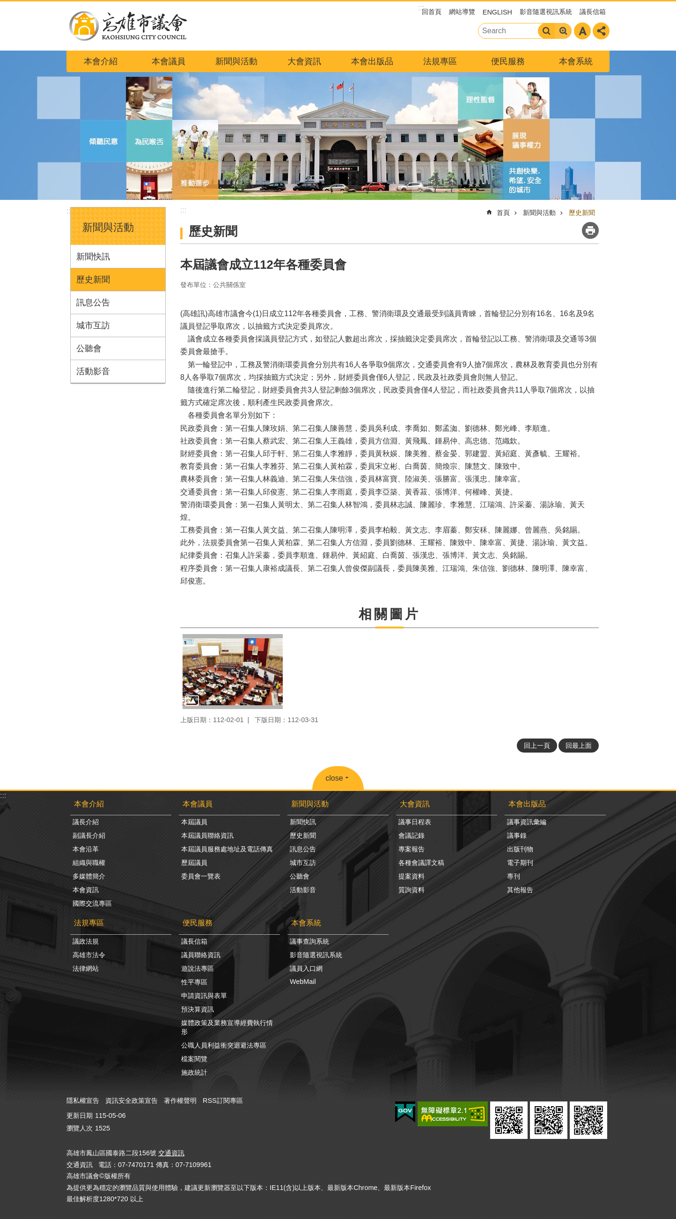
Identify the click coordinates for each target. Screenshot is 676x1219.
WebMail (303, 981)
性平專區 (194, 982)
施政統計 (194, 1072)
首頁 (503, 212)
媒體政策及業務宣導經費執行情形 (227, 1027)
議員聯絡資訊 (200, 955)
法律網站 (86, 968)
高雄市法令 (89, 955)
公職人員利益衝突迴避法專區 (223, 1045)
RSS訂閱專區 (223, 1100)
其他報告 (520, 890)
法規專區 (440, 61)
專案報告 (411, 849)
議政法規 (86, 941)
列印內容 (590, 230)
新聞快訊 (93, 256)
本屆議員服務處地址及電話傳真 (227, 849)
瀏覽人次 (79, 1128)
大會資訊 (304, 61)
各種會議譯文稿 (421, 862)
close (334, 778)
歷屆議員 (194, 862)
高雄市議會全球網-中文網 (127, 26)
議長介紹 (86, 822)
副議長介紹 (89, 835)
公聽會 (89, 348)
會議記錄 (411, 835)
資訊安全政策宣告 (131, 1100)
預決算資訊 (197, 1009)
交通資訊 (171, 1153)
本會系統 (576, 61)
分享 (601, 30)
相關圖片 (389, 614)
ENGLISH (497, 12)
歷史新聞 (93, 279)
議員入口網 (306, 968)
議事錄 (517, 835)
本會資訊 (86, 890)
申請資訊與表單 (204, 995)
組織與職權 (89, 862)
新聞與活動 (236, 61)
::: (69, 211)
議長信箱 (593, 11)
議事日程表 (414, 822)
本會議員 (168, 61)
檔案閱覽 (194, 1059)
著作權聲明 (180, 1100)
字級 (582, 30)
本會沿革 (86, 849)
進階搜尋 (563, 31)
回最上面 (579, 745)
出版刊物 (520, 849)
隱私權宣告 (82, 1100)
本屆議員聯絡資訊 (207, 835)
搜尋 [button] (546, 31)
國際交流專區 (92, 903)
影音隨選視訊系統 (546, 11)
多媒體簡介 (89, 876)
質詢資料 (411, 890)
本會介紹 (101, 61)
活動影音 (93, 371)
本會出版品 (372, 61)
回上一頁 (537, 745)
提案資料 (411, 876)
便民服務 (508, 61)
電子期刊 (520, 862)
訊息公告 (93, 302)
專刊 (513, 876)
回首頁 (431, 11)
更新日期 (79, 1115)
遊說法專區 (197, 968)
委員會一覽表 (200, 876)
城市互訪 (93, 325)
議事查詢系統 (309, 941)
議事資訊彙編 (526, 822)
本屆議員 (194, 822)
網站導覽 (462, 11)
